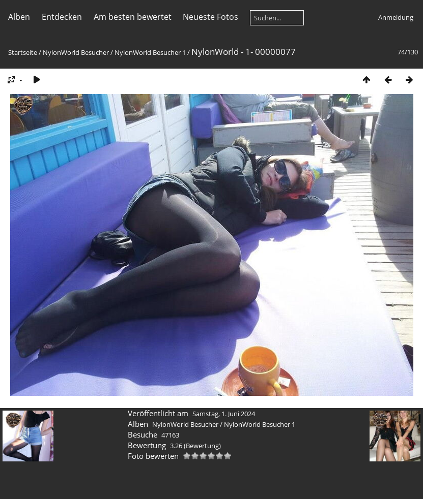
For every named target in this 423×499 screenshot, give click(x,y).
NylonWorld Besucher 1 (150, 52)
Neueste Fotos (210, 16)
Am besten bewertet (133, 16)
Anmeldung (395, 17)
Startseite (22, 52)
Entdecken (62, 16)
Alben (19, 16)
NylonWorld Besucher (76, 52)
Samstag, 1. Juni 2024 (223, 413)
